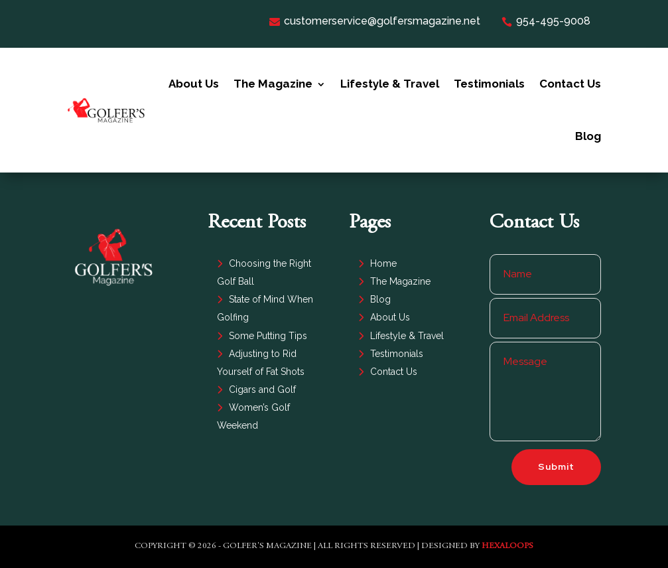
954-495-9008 (545, 21)
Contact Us (570, 83)
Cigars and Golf (262, 389)
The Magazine (273, 83)
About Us (193, 83)
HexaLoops (507, 546)
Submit (556, 466)
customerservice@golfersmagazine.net (374, 21)
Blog (588, 136)
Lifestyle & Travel (389, 83)
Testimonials (489, 83)
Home (383, 263)
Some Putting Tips (268, 335)
